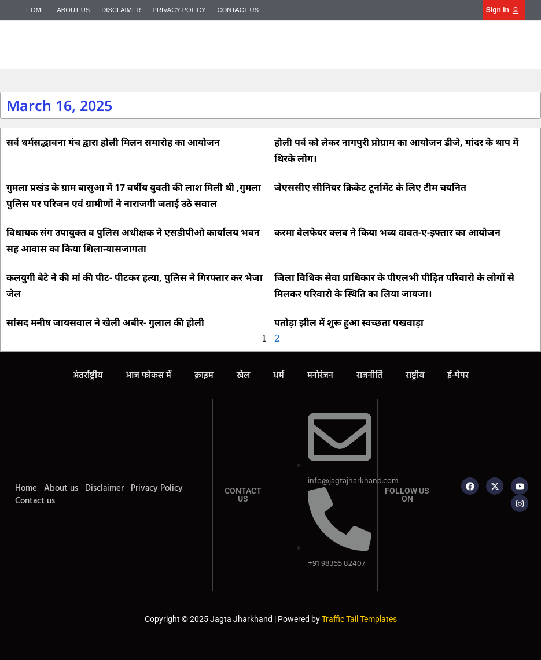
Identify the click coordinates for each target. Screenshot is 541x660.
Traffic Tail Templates (359, 619)
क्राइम (204, 375)
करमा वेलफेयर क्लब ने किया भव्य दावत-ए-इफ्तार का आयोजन (387, 232)
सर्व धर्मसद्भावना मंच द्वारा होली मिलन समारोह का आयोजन (113, 142)
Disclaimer (121, 9)
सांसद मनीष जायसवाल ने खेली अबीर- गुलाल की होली (105, 322)
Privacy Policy (179, 9)
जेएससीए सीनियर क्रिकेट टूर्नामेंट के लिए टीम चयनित (370, 187)
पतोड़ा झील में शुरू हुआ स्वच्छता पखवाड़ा (349, 322)
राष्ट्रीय (415, 375)
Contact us (238, 9)
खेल (243, 375)
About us (73, 9)
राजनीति (369, 375)
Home (35, 9)
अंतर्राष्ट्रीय (87, 375)
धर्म (278, 375)
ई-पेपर (458, 375)
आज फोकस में (148, 375)
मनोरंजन (320, 375)
